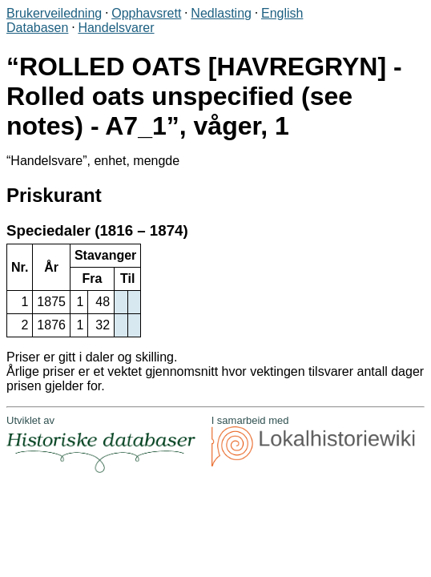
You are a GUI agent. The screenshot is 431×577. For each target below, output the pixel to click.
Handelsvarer (116, 27)
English (282, 13)
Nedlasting (221, 13)
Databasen (37, 27)
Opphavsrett (146, 13)
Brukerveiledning (54, 13)
